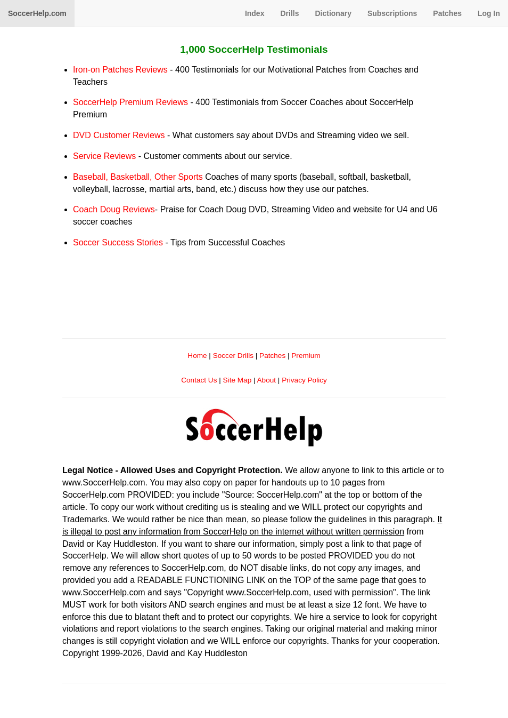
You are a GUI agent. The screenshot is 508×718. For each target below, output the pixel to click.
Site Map (237, 380)
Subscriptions (392, 13)
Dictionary (333, 13)
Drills (289, 13)
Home (197, 356)
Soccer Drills (233, 356)
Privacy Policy (304, 380)
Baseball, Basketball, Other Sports (138, 176)
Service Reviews (104, 156)
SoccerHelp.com (37, 13)
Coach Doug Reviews (114, 209)
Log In (489, 13)
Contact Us (199, 380)
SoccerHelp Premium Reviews (130, 102)
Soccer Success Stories (118, 242)
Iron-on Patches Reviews (120, 69)
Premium (305, 356)
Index (255, 13)
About (266, 380)
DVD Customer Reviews (119, 135)
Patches (447, 13)
